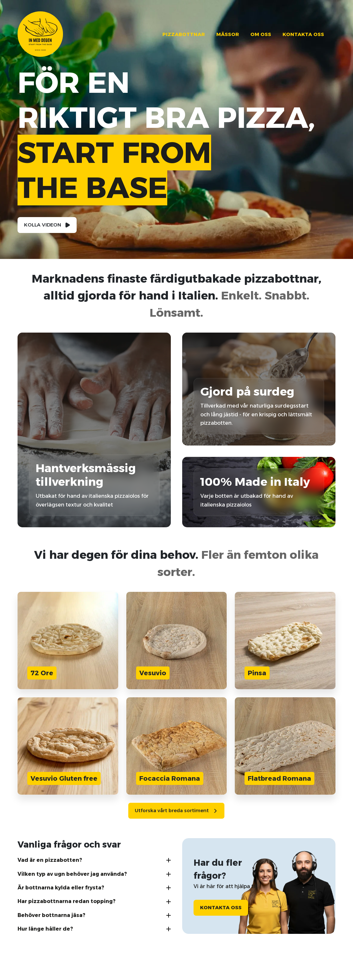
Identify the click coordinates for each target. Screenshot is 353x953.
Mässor (227, 34)
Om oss (260, 34)
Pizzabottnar (183, 34)
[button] (94, 857)
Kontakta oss (303, 34)
